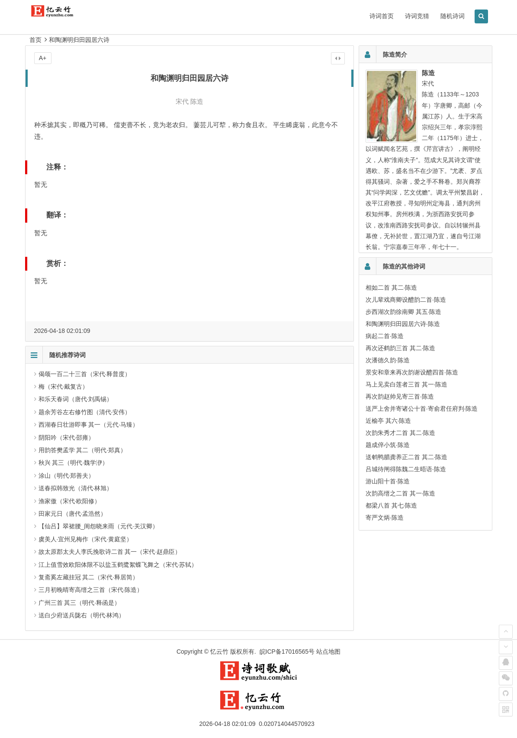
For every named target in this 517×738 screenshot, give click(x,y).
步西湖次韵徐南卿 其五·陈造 (404, 311)
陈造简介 (395, 54)
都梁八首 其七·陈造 (391, 505)
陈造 (196, 101)
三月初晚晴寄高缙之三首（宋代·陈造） (91, 589)
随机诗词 (452, 16)
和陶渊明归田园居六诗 (79, 39)
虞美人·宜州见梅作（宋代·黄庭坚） (86, 539)
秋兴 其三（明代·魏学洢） (74, 462)
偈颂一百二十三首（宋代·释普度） (85, 374)
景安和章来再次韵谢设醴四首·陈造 (412, 372)
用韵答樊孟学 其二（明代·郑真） (83, 450)
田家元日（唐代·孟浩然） (73, 513)
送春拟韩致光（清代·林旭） (76, 488)
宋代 (182, 101)
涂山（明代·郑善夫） (67, 475)
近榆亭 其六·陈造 (388, 420)
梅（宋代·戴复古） (64, 386)
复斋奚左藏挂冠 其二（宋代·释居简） (89, 577)
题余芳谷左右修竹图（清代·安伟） (85, 412)
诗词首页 (381, 16)
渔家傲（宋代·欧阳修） (70, 501)
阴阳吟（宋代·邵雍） (67, 437)
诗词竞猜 (417, 16)
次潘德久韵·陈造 (388, 360)
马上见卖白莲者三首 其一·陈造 (407, 384)
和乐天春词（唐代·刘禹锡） (76, 399)
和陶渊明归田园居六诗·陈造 (403, 323)
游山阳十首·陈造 (388, 481)
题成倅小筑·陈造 (388, 444)
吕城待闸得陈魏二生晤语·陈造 (406, 469)
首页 (35, 39)
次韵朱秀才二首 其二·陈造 (401, 432)
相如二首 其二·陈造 (391, 287)
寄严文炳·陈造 (385, 517)
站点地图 (328, 651)
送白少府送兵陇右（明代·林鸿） (82, 615)
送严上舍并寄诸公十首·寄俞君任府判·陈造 (422, 408)
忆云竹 (219, 651)
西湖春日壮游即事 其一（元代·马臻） (89, 424)
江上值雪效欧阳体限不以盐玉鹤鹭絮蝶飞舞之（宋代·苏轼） (118, 564)
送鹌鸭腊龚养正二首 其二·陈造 (407, 457)
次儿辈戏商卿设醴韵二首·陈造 (406, 299)
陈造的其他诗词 (404, 266)
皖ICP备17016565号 (287, 651)
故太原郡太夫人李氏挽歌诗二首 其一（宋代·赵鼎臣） (110, 551)
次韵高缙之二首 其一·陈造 (401, 493)
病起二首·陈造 (385, 335)
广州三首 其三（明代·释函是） (80, 602)
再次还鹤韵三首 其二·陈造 (401, 348)
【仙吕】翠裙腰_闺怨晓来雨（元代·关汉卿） (99, 526)
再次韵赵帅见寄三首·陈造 (400, 396)
